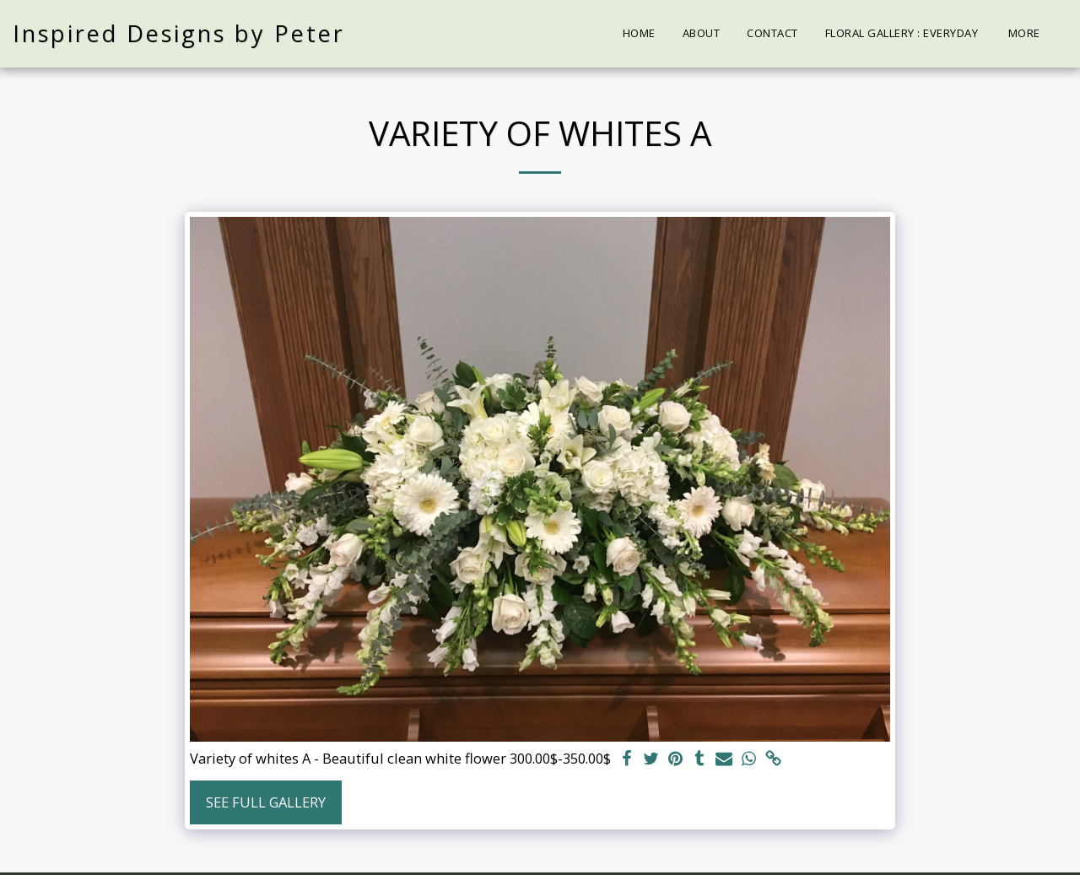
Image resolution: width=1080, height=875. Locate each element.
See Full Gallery (266, 802)
